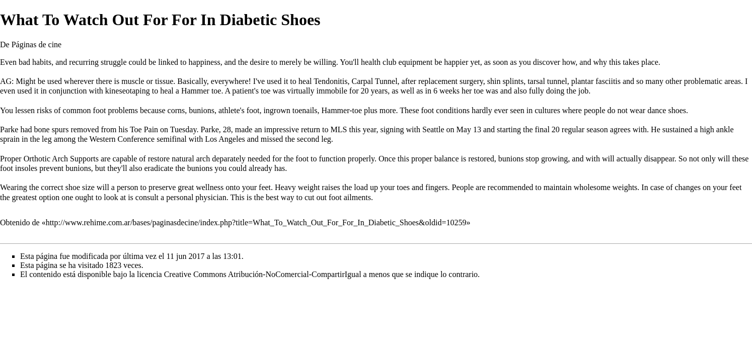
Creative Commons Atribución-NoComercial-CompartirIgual (262, 274)
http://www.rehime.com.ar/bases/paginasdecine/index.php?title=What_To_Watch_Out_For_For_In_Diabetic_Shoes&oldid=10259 (256, 222)
